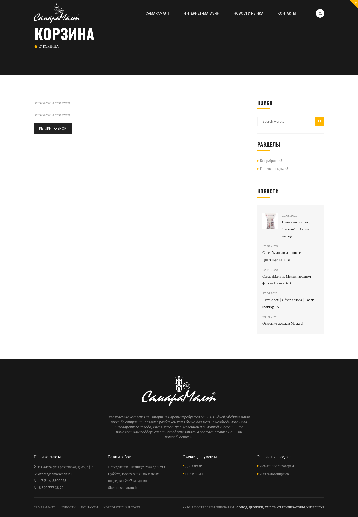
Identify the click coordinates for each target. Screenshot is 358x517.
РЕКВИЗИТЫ (196, 474)
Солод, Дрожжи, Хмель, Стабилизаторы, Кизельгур (280, 507)
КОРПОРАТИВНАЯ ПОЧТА (122, 507)
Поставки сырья (272, 168)
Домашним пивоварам (277, 466)
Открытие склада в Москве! (282, 323)
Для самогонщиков (274, 474)
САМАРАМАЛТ (44, 507)
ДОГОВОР (193, 466)
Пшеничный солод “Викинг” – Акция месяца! (295, 229)
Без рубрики (269, 161)
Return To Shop (52, 128)
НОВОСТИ (68, 507)
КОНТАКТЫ (89, 507)
